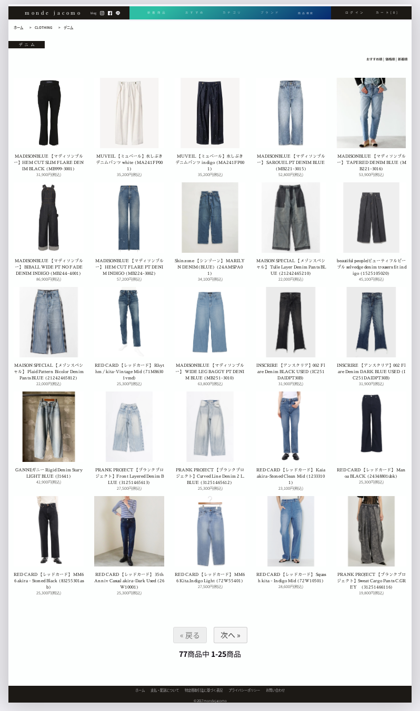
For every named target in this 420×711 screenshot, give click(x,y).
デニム (68, 27)
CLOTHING (43, 27)
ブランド (268, 16)
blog (93, 16)
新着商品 (157, 16)
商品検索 (305, 16)
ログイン (355, 16)
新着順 (402, 59)
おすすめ (194, 16)
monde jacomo (53, 16)
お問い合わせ (275, 690)
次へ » (230, 635)
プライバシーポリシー (244, 690)
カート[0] (387, 16)
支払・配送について (165, 690)
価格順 (390, 59)
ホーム (18, 27)
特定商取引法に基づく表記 (204, 690)
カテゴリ (231, 16)
